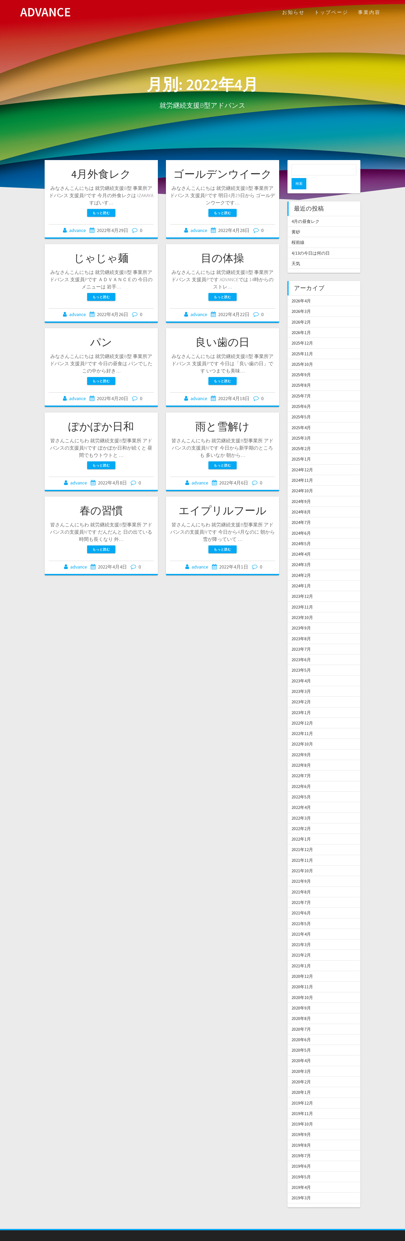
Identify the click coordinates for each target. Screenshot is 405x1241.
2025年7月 (301, 384)
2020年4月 (301, 1049)
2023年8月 (301, 627)
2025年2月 (301, 437)
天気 (296, 252)
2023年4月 (301, 669)
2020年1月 (301, 1081)
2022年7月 (301, 764)
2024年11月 (302, 469)
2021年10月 (302, 859)
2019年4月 (301, 1176)
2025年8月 (301, 374)
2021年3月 (301, 933)
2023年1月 (301, 701)
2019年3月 (301, 1186)
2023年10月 (302, 606)
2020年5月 (301, 1038)
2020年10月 (302, 986)
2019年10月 (302, 1112)
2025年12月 (302, 331)
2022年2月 (301, 817)
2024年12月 (302, 458)
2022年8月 (301, 754)
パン (101, 342)
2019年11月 (302, 1102)
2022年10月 (302, 732)
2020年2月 (301, 1070)
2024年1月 (301, 574)
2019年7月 (301, 1144)
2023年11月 (302, 595)
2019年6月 (301, 1154)
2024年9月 (301, 490)
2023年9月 (301, 616)
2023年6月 (301, 648)
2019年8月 (301, 1134)
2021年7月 (301, 891)
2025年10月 (302, 353)
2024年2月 (301, 564)
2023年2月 (301, 690)
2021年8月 (301, 880)
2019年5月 (301, 1165)
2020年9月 (301, 996)
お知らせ (293, 12)
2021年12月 (302, 838)
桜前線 (298, 231)
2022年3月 (301, 806)
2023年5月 (301, 658)
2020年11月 (302, 975)
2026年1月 (301, 321)
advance (77, 230)
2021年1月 (301, 954)
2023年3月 (301, 680)
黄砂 (296, 220)
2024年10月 (302, 479)
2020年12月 (302, 965)
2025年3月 (301, 426)
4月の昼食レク (305, 210)
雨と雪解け (222, 426)
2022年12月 (302, 711)
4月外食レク (101, 174)
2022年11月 (302, 722)
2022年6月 (301, 775)
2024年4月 (301, 542)
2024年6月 (301, 521)
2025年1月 (301, 447)
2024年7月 (301, 511)
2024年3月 (301, 553)
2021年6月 (301, 901)
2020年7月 (301, 1018)
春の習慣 (101, 510)
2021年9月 (301, 870)
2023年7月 (301, 638)
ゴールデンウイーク (222, 174)
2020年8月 (301, 1007)
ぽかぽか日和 (101, 426)
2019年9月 (301, 1123)
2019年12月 (302, 1091)
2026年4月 (301, 289)
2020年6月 (301, 1028)
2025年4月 (301, 416)
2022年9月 (301, 743)
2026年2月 (301, 310)
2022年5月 (301, 785)
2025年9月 (301, 363)
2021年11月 (302, 849)
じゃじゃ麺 (101, 258)
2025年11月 (302, 342)
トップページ (331, 12)
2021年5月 (301, 912)
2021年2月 (301, 943)
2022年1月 (301, 827)
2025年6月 (301, 395)
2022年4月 (301, 796)
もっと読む (101, 213)
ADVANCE (45, 12)
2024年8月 (301, 500)
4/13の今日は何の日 (311, 241)
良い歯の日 (222, 342)
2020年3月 (301, 1060)
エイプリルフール (223, 510)
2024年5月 (301, 532)
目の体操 (222, 258)
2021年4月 (301, 922)
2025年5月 (301, 405)
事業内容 (369, 12)
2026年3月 (301, 300)
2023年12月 (302, 585)
